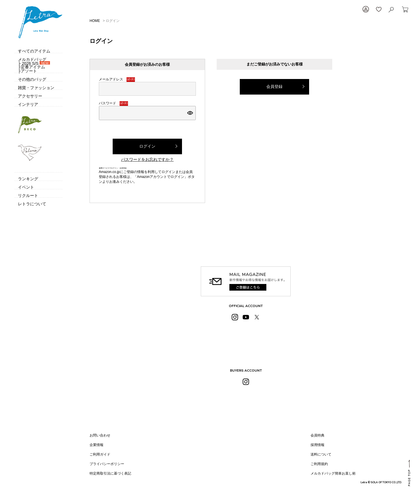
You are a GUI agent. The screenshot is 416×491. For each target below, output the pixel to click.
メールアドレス (117, 79)
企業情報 (96, 445)
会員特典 (317, 435)
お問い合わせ (100, 435)
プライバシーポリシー (107, 464)
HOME (95, 21)
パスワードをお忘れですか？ (147, 159)
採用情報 (317, 445)
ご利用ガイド (100, 454)
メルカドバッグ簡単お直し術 (333, 473)
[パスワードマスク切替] (190, 113)
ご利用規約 (319, 464)
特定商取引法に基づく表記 (110, 473)
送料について (321, 454)
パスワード (113, 103)
